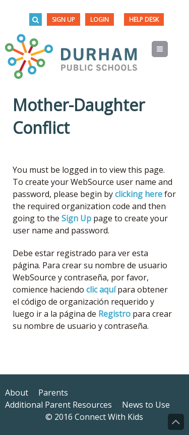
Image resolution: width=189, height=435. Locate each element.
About (16, 392)
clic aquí (100, 289)
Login (99, 19)
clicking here (138, 194)
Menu (167, 49)
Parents (53, 392)
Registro (114, 313)
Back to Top (176, 422)
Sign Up (63, 19)
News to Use (146, 404)
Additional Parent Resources (58, 404)
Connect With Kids (109, 416)
